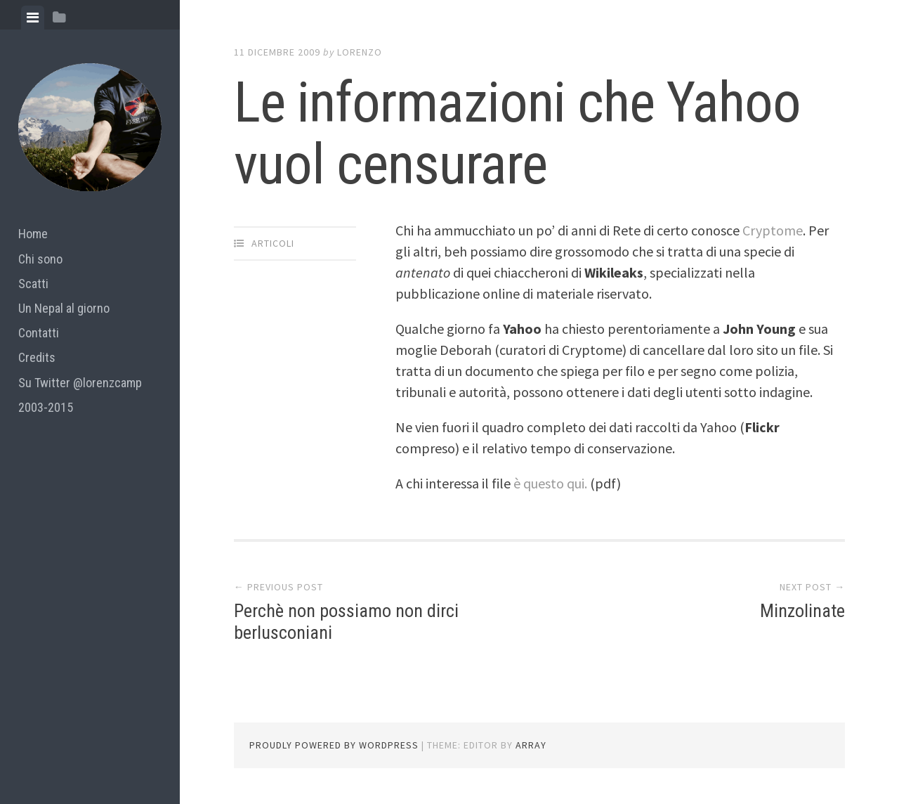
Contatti (38, 332)
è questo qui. (550, 483)
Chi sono (40, 259)
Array (531, 745)
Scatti (33, 283)
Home (33, 233)
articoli (272, 243)
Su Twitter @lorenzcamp (80, 382)
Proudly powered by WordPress (334, 745)
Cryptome (772, 230)
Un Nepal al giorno (64, 308)
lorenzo (359, 52)
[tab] (32, 18)
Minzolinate (802, 610)
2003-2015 (45, 407)
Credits (36, 357)
